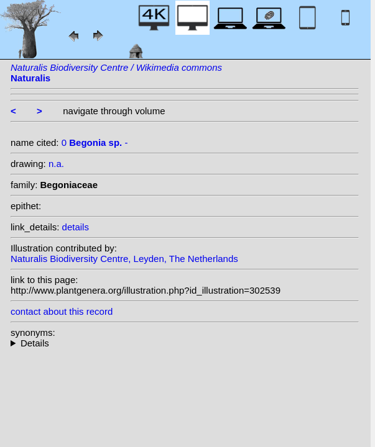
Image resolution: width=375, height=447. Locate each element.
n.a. (56, 163)
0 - (95, 142)
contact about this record (62, 311)
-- (185, 343)
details (75, 227)
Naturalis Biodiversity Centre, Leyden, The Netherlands (124, 258)
